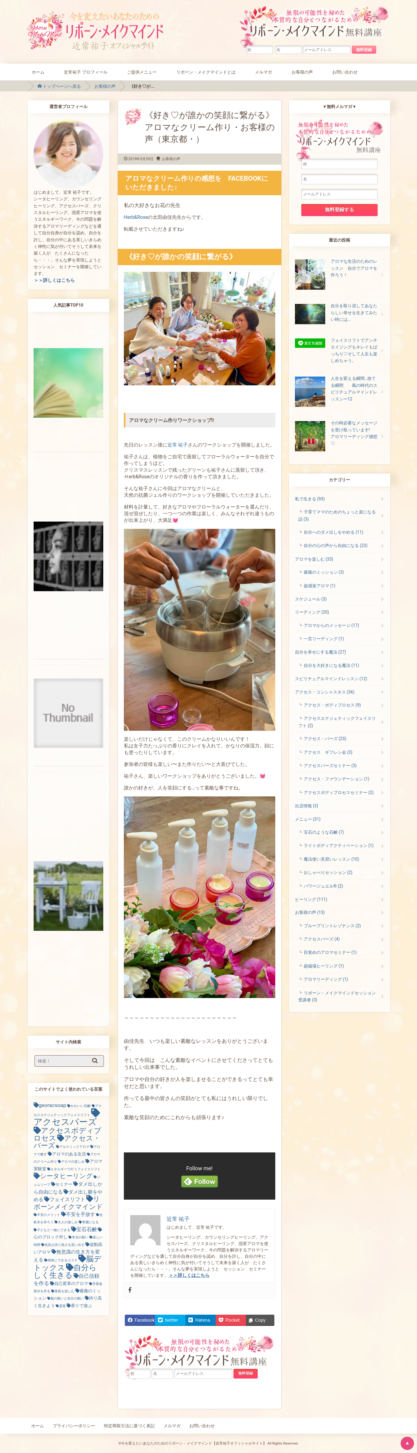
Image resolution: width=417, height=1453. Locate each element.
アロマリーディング (326, 979)
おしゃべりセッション (328, 872)
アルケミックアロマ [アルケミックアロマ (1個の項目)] (74, 1147)
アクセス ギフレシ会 (328, 752)
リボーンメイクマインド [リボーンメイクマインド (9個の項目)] (68, 1202)
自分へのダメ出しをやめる (333, 532)
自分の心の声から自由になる (336, 545)
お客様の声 (302, 72)
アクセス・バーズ (325, 738)
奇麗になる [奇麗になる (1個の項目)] (90, 1222)
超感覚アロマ (320, 585)
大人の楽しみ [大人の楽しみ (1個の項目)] (68, 1222)
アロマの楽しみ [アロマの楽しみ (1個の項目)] (72, 1162)
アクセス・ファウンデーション (336, 778)
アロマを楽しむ (314, 559)
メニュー (308, 819)
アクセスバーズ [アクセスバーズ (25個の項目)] (65, 1122)
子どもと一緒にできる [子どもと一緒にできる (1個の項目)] (53, 1230)
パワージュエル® (323, 886)
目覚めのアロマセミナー (330, 952)
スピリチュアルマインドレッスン (331, 678)
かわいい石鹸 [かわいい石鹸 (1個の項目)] (81, 1106)
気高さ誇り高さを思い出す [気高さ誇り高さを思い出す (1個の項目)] (64, 1245)
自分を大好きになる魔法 (331, 665)
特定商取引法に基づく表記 (129, 1425)
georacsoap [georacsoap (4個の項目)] (52, 1105)
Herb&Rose (136, 217)
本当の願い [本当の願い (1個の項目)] (80, 1237)
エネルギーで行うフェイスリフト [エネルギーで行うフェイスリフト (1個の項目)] (76, 1169)
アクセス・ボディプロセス (332, 705)
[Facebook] (130, 1290)
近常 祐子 (177, 445)
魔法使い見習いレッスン (331, 859)
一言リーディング (324, 638)
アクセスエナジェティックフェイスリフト (337, 722)
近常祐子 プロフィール (86, 72)
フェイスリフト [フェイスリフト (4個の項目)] (67, 1199)
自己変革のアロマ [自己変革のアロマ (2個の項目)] (71, 1283)
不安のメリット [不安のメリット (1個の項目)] (48, 1215)
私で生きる (310, 498)
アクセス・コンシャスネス (325, 692)
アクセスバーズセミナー (330, 765)
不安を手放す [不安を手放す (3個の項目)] (80, 1214)
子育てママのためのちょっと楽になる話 (337, 515)
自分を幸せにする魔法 (320, 652)
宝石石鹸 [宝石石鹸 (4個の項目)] (86, 1229)
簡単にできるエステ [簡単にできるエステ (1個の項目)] (63, 1260)
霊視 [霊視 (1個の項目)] (62, 1306)
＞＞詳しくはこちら (54, 280)
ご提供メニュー (142, 72)
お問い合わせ (345, 72)
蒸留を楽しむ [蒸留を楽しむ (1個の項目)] (64, 1291)
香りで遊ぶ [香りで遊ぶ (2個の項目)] (81, 1305)
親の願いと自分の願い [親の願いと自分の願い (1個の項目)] (67, 1298)
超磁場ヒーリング (324, 966)
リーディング (312, 612)
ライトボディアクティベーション (339, 845)
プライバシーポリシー (74, 1425)
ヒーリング (311, 899)
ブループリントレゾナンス (332, 925)
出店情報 (306, 805)
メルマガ (263, 72)
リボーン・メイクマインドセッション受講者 (337, 996)
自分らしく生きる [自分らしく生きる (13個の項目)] (65, 1271)
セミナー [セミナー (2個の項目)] (63, 1184)
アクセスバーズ (322, 939)
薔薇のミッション (324, 572)
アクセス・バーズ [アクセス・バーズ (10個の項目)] (67, 1142)
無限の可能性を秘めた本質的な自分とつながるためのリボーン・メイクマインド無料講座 (315, 25)
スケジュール (311, 599)
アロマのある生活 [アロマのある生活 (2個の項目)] (69, 1154)
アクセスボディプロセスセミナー (339, 792)
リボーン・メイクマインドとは (206, 72)
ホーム (38, 72)
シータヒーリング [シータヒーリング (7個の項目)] (66, 1176)
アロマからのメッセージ (331, 625)
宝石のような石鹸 (324, 832)
